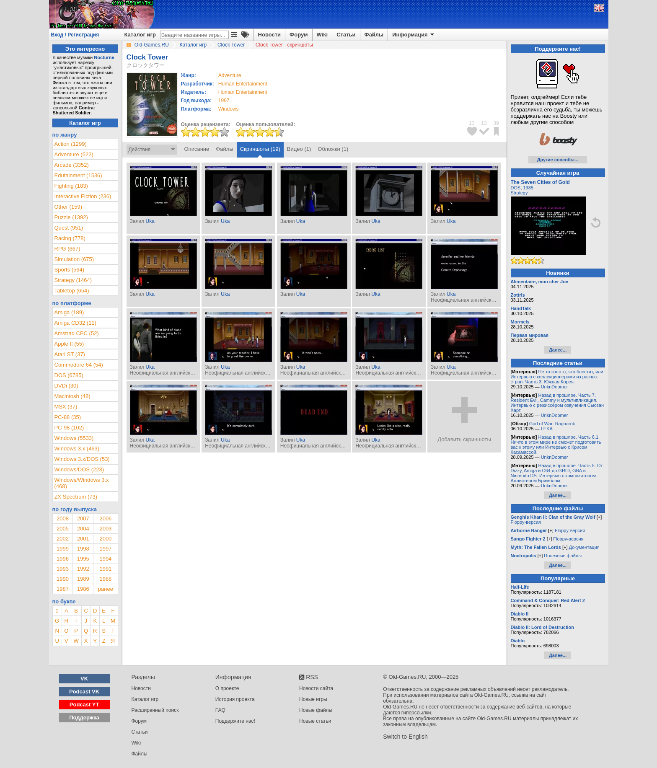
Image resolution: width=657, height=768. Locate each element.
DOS (516, 187)
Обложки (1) (333, 149)
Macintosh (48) (72, 396)
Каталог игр (140, 34)
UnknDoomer (554, 386)
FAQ (220, 710)
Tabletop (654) (71, 290)
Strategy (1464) (73, 280)
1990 (63, 579)
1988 (105, 579)
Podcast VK (84, 691)
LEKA (547, 428)
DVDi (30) (66, 386)
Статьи (345, 34)
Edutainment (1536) (78, 175)
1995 (83, 559)
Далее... (557, 349)
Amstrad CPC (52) (76, 333)
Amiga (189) (69, 312)
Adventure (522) (73, 154)
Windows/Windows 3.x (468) (81, 483)
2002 (63, 538)
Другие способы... (558, 159)
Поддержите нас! (235, 721)
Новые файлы (315, 710)
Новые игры (313, 699)
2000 (105, 538)
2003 (105, 528)
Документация (584, 547)
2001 (83, 538)
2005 (63, 528)
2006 (105, 518)
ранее (105, 589)
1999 (63, 549)
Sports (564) (69, 269)
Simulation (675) (74, 259)
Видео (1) (299, 149)
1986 (83, 589)
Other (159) (68, 207)
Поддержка (84, 717)
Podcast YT (84, 704)
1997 (224, 100)
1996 (63, 559)
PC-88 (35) (67, 417)
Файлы (374, 34)
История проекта (235, 699)
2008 (63, 518)
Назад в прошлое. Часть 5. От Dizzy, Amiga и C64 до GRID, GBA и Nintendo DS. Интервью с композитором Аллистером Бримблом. (557, 473)
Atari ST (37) (69, 354)
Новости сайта (316, 688)
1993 (63, 569)
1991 (105, 569)
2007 (83, 518)
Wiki (322, 34)
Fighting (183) (71, 186)
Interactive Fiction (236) (82, 196)
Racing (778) (69, 238)
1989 (83, 579)
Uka (149, 221)
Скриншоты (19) (260, 149)
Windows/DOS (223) (79, 469)
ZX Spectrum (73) (76, 497)
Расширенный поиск (155, 710)
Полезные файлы (563, 555)
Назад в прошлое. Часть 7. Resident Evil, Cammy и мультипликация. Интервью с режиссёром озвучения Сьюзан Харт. (557, 403)
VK (84, 678)
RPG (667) (67, 249)
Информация (413, 34)
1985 (528, 187)
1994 (105, 559)
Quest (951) (68, 228)
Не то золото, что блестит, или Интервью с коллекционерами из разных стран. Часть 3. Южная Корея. (557, 376)
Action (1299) (70, 144)
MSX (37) (66, 406)
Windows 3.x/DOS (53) (82, 459)
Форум (299, 34)
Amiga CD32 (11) (75, 323)
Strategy (519, 192)
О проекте (227, 688)
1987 (63, 589)
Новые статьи (315, 721)
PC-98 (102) (69, 427)
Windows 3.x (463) (77, 448)
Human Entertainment (242, 84)
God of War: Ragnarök (552, 423)
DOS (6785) (68, 375)
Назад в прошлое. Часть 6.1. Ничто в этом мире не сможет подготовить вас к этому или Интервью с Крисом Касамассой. (556, 444)
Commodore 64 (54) (78, 365)
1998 (83, 549)
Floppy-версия (526, 522)
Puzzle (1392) (71, 217)
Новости (269, 34)
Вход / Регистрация (75, 35)
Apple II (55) (69, 344)
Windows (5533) (74, 438)
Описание (197, 149)
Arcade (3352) (71, 165)
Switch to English (405, 736)
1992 (83, 569)
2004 (83, 528)
